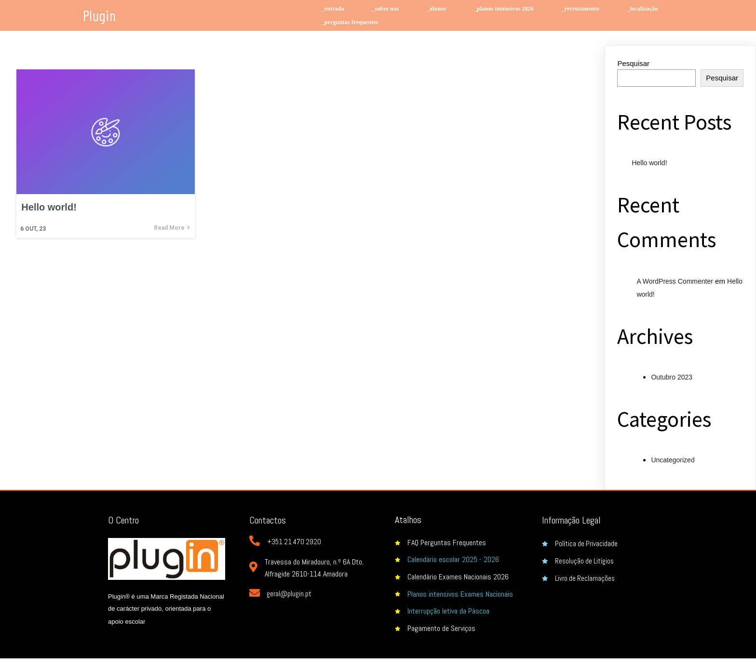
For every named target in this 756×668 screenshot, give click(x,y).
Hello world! (649, 163)
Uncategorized (672, 460)
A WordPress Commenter (674, 281)
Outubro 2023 (671, 377)
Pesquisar (633, 63)
